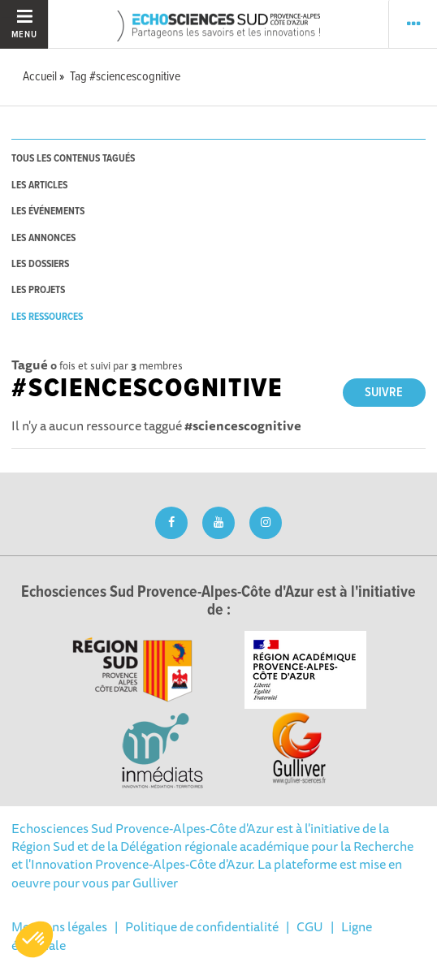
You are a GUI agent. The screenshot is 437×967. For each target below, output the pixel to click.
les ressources (47, 317)
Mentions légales (59, 926)
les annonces (43, 238)
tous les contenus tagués (73, 159)
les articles (39, 185)
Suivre (384, 392)
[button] (34, 939)
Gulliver (155, 882)
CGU (309, 926)
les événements (47, 211)
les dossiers (40, 264)
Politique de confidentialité (202, 926)
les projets (38, 290)
